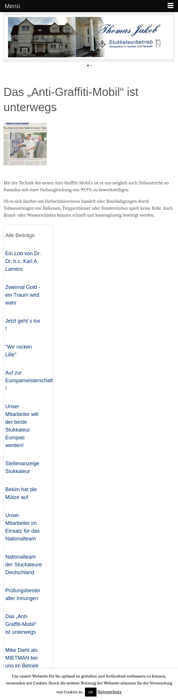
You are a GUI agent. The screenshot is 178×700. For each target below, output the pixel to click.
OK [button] (90, 692)
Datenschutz (109, 692)
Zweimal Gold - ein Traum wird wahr (22, 295)
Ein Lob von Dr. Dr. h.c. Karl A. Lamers (23, 261)
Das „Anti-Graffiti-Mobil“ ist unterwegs (20, 624)
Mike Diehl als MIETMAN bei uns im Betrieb (21, 658)
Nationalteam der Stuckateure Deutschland (23, 564)
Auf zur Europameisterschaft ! (29, 380)
